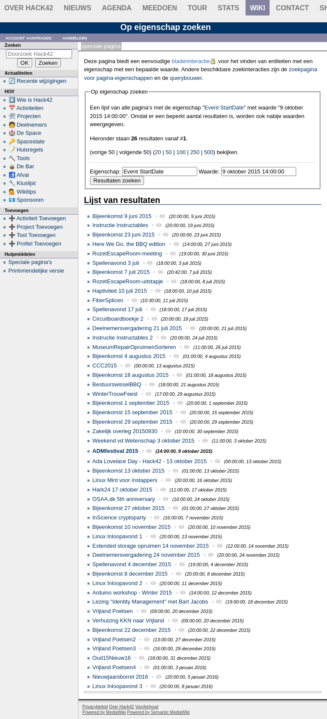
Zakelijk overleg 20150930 (125, 431)
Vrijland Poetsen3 (114, 648)
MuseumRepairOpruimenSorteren (134, 347)
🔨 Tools (19, 158)
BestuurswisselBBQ (117, 384)
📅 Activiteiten (26, 108)
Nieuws (77, 8)
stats (228, 8)
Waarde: (209, 171)
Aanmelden (75, 37)
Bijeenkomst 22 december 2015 (132, 630)
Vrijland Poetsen (113, 611)
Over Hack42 (28, 8)
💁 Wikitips (22, 191)
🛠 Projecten (25, 116)
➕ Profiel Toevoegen (35, 243)
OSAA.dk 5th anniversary (124, 499)
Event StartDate (224, 107)
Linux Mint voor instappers (125, 480)
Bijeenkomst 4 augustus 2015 (129, 356)
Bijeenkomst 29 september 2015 (132, 422)
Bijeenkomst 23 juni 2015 (124, 234)
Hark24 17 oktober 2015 (122, 489)
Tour (197, 8)
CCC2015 (105, 365)
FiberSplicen (108, 300)
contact (292, 8)
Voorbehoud (146, 706)
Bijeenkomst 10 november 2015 (132, 527)
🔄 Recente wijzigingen (37, 81)
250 (195, 152)
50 (168, 152)
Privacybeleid (95, 706)
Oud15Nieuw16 (112, 658)
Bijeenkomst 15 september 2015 (132, 412)
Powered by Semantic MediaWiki (158, 712)
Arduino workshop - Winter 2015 (132, 592)
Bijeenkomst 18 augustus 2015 (131, 375)
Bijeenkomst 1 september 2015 (131, 403)
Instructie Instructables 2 (123, 337)
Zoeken (13, 45)
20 (158, 152)
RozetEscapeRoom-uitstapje (128, 281)
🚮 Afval (19, 175)
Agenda (117, 8)
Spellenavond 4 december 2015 (132, 564)
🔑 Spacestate (27, 141)
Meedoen (159, 8)
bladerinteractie (191, 61)
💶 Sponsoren (26, 200)
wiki (257, 8)
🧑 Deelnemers (28, 124)
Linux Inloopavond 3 (117, 686)
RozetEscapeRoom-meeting (127, 253)
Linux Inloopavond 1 (117, 536)
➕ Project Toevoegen (36, 227)
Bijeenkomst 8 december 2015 (130, 573)
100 (181, 152)
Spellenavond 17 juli (117, 309)
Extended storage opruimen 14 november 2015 (151, 546)
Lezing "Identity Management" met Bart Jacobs (150, 601)
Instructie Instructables (120, 225)
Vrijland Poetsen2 (114, 639)
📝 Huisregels (26, 149)
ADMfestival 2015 (115, 451)
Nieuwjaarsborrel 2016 (120, 676)
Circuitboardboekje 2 (118, 319)
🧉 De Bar (21, 166)
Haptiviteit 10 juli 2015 (120, 291)
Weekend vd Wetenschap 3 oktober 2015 (144, 440)
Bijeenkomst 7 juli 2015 (121, 272)
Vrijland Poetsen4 (114, 667)
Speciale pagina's (30, 262)
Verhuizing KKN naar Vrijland (128, 620)
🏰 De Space (25, 133)
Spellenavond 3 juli (116, 263)
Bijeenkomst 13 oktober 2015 (129, 470)
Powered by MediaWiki (104, 712)
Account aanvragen (28, 37)
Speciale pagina (101, 46)
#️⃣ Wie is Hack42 (31, 100)
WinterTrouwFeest (115, 394)
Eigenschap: (105, 171)
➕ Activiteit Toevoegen (37, 218)
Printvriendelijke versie (36, 270)
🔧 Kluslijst (22, 183)
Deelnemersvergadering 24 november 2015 (146, 555)
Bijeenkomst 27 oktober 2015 (129, 508)
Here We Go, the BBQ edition (129, 244)
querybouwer (185, 78)
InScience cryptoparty (119, 517)
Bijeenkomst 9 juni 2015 (122, 216)
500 (208, 152)
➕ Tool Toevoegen (32, 235)
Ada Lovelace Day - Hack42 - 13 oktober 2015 (150, 461)
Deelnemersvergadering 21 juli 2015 (137, 328)
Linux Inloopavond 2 (117, 583)
